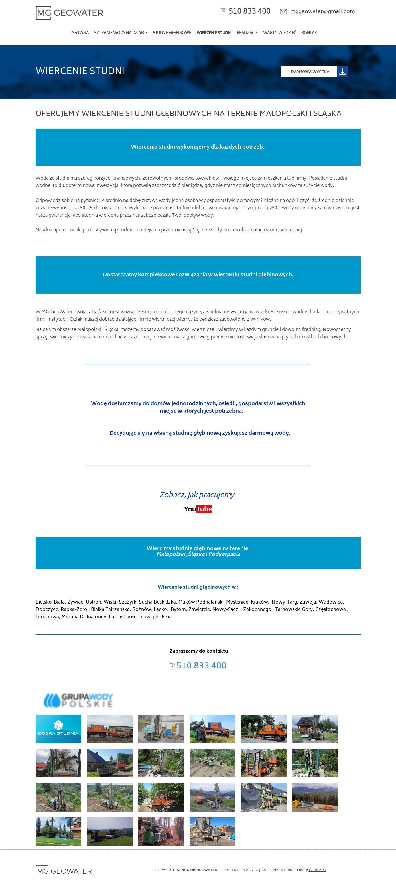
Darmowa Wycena (310, 72)
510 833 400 (250, 12)
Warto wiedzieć (279, 33)
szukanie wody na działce (120, 33)
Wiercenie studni (214, 33)
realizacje (247, 33)
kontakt (310, 33)
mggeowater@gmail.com (322, 12)
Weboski (317, 870)
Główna (80, 33)
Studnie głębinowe (172, 33)
